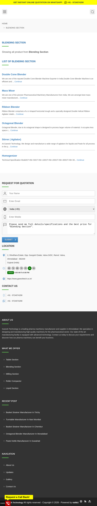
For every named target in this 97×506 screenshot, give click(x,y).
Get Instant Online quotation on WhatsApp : (48, 2)
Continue (18, 82)
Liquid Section (12, 388)
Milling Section (12, 374)
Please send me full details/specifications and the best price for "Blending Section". (51, 228)
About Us (10, 465)
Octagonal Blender (12, 123)
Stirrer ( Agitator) (11, 139)
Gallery (9, 479)
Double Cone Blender (14, 74)
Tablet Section (12, 359)
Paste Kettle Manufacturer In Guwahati (23, 441)
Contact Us (11, 486)
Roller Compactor (13, 381)
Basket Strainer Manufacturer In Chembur (24, 426)
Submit (9, 240)
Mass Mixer (8, 90)
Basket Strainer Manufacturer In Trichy (23, 412)
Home (5, 23)
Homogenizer (9, 155)
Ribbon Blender (11, 107)
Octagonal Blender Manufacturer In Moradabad (27, 434)
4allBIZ (76, 503)
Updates (9, 472)
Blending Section (13, 367)
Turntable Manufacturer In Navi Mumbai (23, 419)
